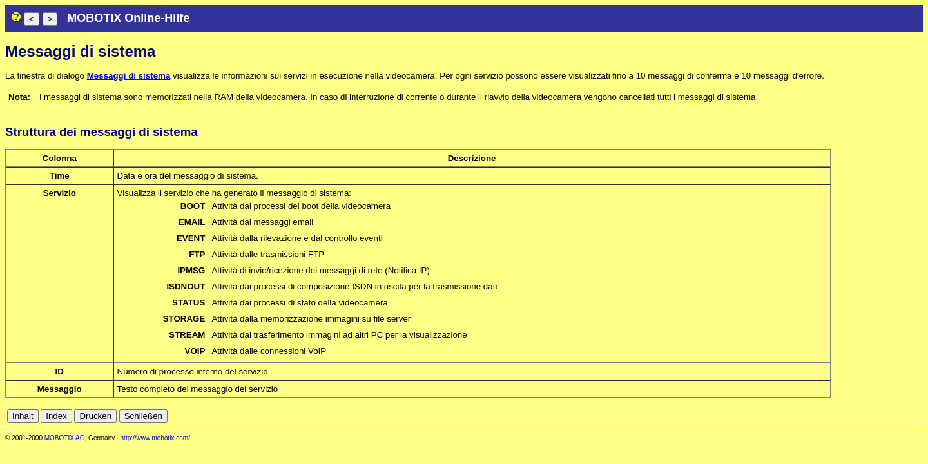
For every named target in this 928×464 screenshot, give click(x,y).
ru (917, 416)
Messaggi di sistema (129, 76)
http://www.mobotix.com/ (155, 437)
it (895, 416)
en (860, 416)
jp (905, 416)
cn (831, 416)
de (846, 416)
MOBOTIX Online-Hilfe (128, 18)
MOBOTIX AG (64, 437)
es (873, 416)
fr (885, 416)
